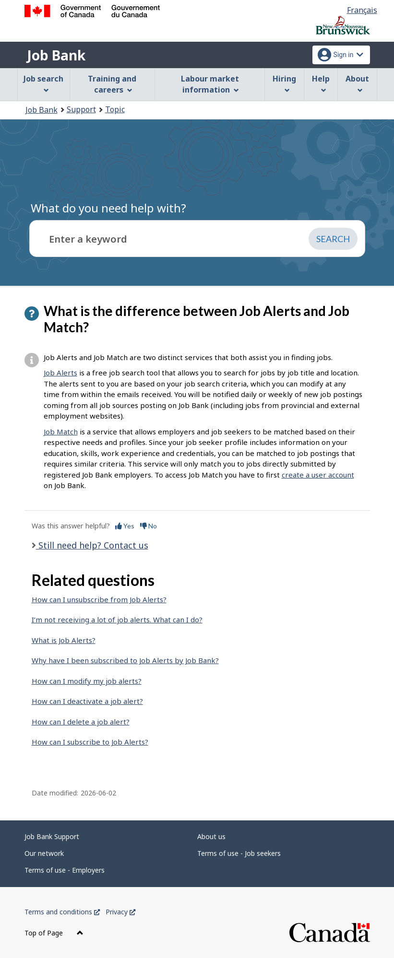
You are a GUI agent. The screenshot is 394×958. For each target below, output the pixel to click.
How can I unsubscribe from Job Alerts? (99, 599)
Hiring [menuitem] (284, 83)
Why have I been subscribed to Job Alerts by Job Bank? (125, 660)
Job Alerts (60, 372)
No (148, 526)
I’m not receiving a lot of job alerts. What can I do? (117, 619)
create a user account (318, 474)
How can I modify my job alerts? (87, 681)
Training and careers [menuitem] (112, 84)
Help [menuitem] (321, 83)
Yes (124, 526)
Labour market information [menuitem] (210, 84)
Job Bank (56, 55)
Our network (44, 853)
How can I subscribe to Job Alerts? (90, 742)
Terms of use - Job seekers (239, 853)
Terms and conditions (62, 911)
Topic (115, 109)
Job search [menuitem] (43, 83)
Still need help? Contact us (92, 545)
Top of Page (54, 932)
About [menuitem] (357, 83)
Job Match (61, 431)
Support (81, 109)
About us (211, 836)
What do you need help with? (108, 207)
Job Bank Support (51, 836)
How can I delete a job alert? (81, 721)
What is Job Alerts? (64, 640)
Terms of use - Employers (64, 870)
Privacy (120, 911)
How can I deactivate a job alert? (87, 701)
